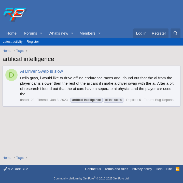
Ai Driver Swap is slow (41, 71)
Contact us (93, 169)
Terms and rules (116, 169)
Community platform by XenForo (92, 178)
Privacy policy (142, 169)
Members (88, 33)
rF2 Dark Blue (16, 169)
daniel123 (27, 100)
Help (159, 169)
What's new (58, 33)
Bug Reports (164, 100)
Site (169, 169)
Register (33, 41)
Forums (30, 33)
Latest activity (13, 41)
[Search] (175, 33)
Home (11, 33)
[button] (41, 33)
